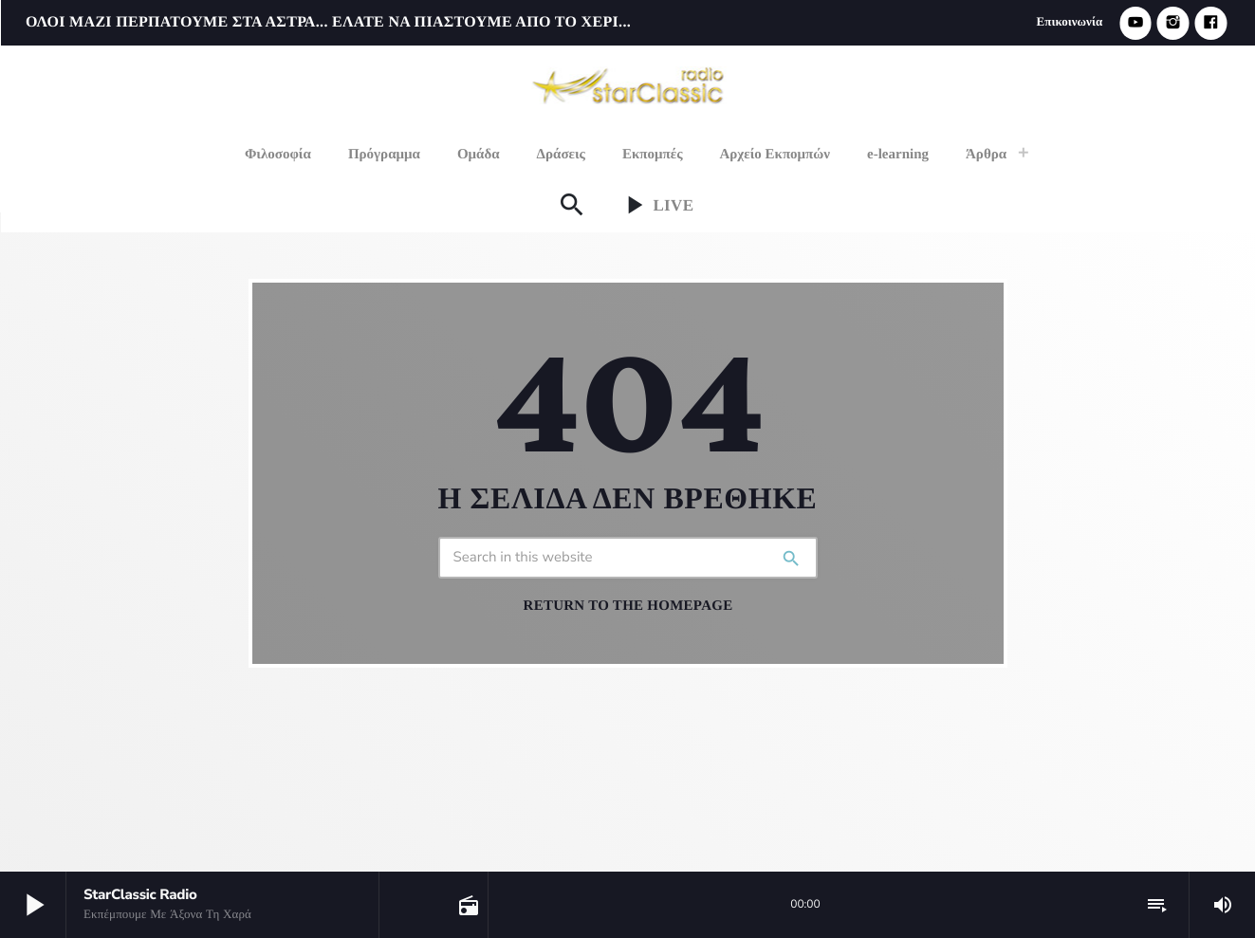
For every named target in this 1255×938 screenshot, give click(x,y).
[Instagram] (1173, 23)
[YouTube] (1135, 23)
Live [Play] (655, 205)
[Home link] (629, 83)
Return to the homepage (628, 606)
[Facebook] (1210, 23)
